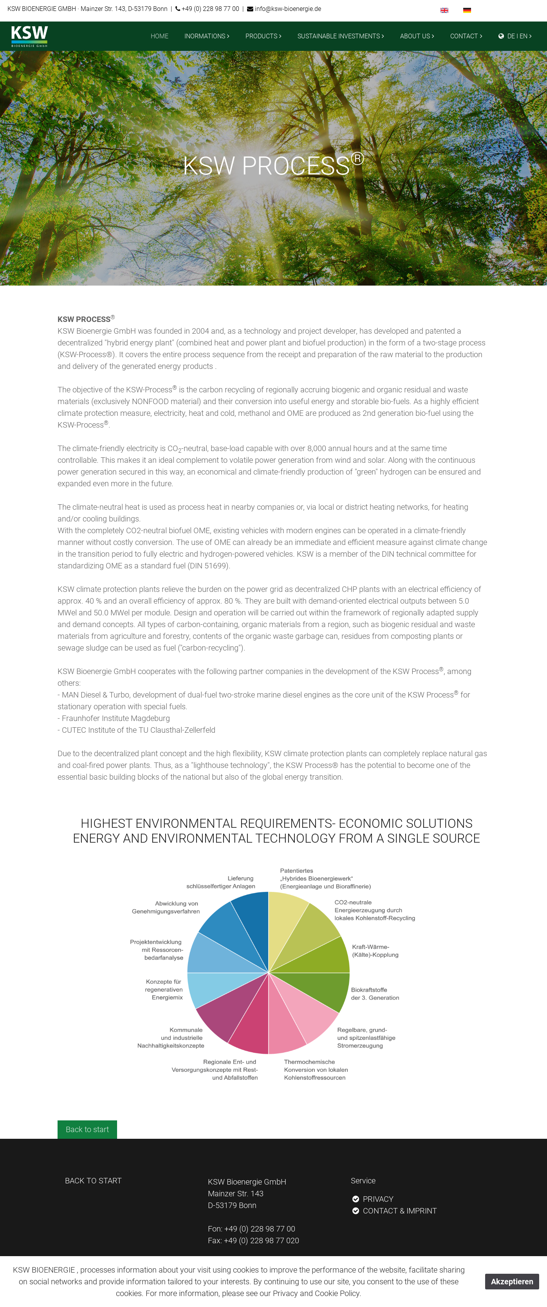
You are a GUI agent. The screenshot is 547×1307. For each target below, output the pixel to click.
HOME (159, 36)
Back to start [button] (87, 1129)
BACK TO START (93, 1180)
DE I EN (512, 36)
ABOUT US (415, 36)
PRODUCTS (261, 36)
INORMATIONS (204, 36)
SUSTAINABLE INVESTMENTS (339, 36)
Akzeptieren (512, 1281)
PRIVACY (372, 1199)
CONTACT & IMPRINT (394, 1210)
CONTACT (464, 36)
